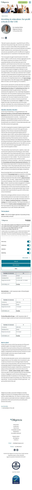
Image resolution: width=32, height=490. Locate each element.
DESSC (10, 370)
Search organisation (23, 2)
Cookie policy (16, 426)
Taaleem (22, 176)
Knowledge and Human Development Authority (15, 162)
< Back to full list (4, 16)
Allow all (16, 261)
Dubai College (16, 370)
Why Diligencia (16, 438)
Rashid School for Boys (7, 88)
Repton (8, 200)
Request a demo (16, 436)
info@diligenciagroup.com (18, 443)
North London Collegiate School (17, 204)
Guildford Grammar (15, 200)
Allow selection (16, 265)
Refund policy (16, 431)
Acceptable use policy (16, 429)
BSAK (27, 370)
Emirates (26, 80)
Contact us (16, 439)
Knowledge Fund (12, 174)
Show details (25, 257)
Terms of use (16, 428)
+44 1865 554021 (18, 446)
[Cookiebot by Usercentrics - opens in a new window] (25, 220)
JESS (22, 370)
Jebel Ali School (25, 177)
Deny (16, 268)
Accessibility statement (16, 433)
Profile (18, 284)
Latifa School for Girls (21, 88)
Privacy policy (16, 424)
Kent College (27, 78)
